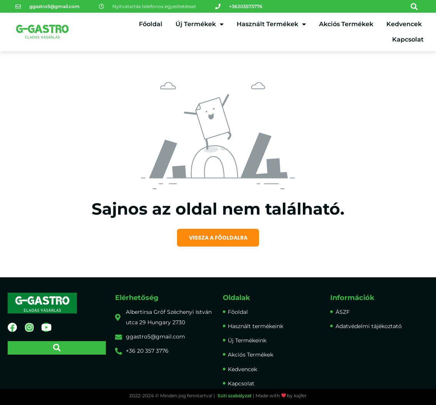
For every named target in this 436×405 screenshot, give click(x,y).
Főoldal (150, 24)
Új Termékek (199, 24)
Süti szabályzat (234, 395)
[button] (414, 6)
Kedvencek (404, 24)
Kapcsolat (408, 39)
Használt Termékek (271, 24)
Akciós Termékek (346, 24)
